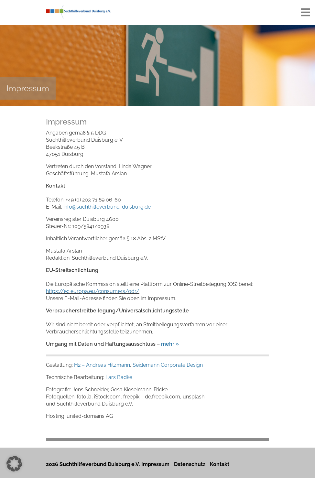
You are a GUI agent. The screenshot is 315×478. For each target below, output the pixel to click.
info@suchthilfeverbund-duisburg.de (107, 207)
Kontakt (219, 464)
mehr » (170, 344)
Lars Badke (118, 377)
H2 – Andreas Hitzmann (102, 365)
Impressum (155, 464)
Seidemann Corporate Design (168, 365)
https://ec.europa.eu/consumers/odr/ (92, 291)
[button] (14, 464)
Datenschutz (189, 464)
